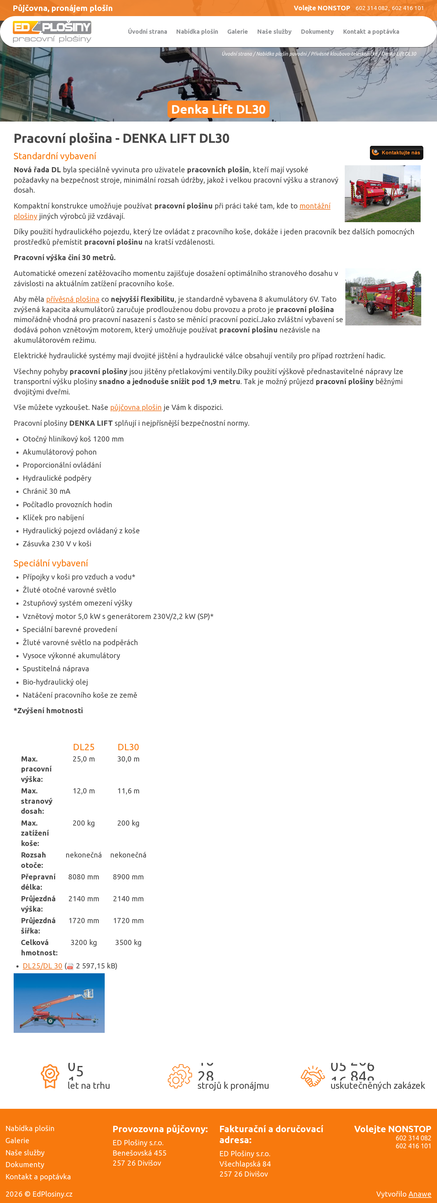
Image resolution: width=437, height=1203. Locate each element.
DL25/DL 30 (43, 966)
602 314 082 (414, 1138)
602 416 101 (414, 1146)
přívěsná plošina (73, 299)
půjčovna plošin (136, 407)
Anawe (420, 1194)
